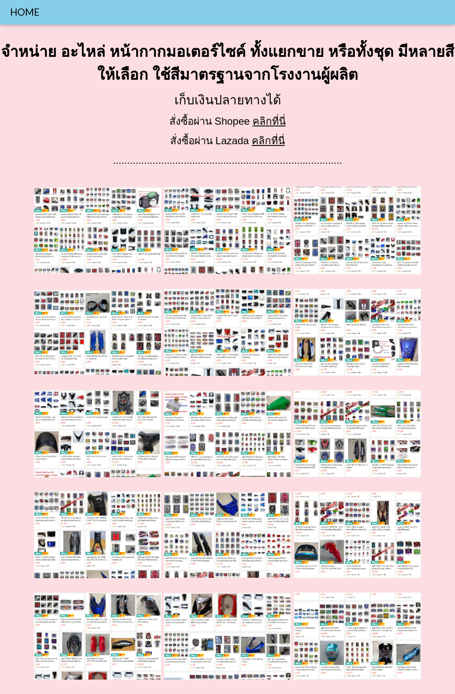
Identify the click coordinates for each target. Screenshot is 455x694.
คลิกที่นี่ (269, 121)
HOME (24, 12)
